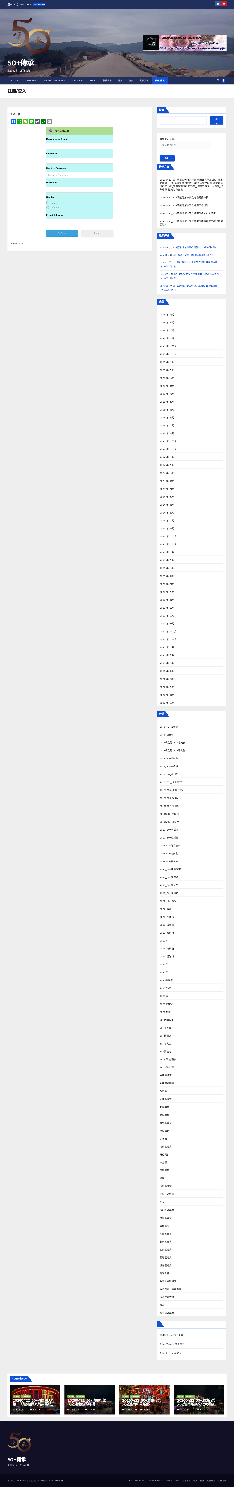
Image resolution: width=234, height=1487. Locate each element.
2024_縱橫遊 (167, 948)
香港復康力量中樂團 (170, 1289)
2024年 (164, 964)
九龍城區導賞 (167, 1083)
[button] (218, 80)
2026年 (164, 996)
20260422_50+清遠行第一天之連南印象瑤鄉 (184, 205)
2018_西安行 (167, 734)
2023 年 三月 (167, 607)
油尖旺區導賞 (167, 1194)
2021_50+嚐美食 (169, 853)
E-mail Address (54, 215)
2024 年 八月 (167, 473)
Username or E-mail (57, 139)
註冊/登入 (160, 80)
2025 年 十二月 (168, 346)
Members (30, 80)
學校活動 (164, 1130)
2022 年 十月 (167, 647)
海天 (162, 1202)
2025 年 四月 (167, 409)
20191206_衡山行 (169, 813)
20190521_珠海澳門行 (172, 782)
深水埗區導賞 (167, 1210)
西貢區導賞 (166, 1249)
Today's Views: (169, 1334)
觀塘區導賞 (166, 1257)
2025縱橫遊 (166, 980)
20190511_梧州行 (169, 774)
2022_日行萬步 (168, 901)
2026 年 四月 (167, 314)
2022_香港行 (167, 909)
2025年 (164, 972)
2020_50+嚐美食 (169, 829)
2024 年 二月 (167, 520)
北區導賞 (164, 1107)
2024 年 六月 (167, 488)
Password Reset (54, 80)
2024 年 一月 (167, 528)
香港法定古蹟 (167, 1297)
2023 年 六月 (167, 584)
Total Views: (167, 1344)
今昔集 (163, 1091)
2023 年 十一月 (168, 544)
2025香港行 (166, 988)
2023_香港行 (167, 932)
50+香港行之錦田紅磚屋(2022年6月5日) (194, 247)
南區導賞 (164, 1115)
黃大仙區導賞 (167, 1313)
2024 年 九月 (167, 465)
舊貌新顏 (164, 1225)
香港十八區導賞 (168, 1281)
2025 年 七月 (167, 385)
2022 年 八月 (167, 663)
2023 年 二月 (167, 615)
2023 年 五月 (167, 591)
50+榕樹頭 (165, 1035)
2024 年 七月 (167, 481)
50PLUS (164, 247)
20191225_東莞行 (169, 821)
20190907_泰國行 (169, 806)
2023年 (164, 940)
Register (78, 80)
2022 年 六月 (167, 679)
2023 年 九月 (167, 560)
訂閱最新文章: (185, 143)
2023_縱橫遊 (167, 924)
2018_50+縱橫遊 (169, 726)
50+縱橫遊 (165, 1051)
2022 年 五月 (167, 687)
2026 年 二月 (167, 330)
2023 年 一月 (167, 623)
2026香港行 (166, 1012)
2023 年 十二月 (168, 536)
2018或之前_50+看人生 (172, 750)
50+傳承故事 (167, 1019)
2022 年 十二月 (168, 631)
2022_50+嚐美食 (169, 877)
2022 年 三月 (167, 702)
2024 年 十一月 (168, 449)
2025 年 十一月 (168, 354)
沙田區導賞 (166, 1186)
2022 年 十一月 (168, 639)
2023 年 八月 (167, 568)
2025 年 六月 (167, 393)
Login (97, 233)
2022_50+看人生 (169, 885)
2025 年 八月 (167, 378)
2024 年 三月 (167, 512)
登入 (120, 80)
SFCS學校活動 (168, 1067)
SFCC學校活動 (168, 1059)
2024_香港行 (167, 956)
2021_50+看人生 (169, 861)
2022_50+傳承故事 (170, 869)
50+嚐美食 (165, 1027)
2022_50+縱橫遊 (169, 893)
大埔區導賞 (166, 1122)
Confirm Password (56, 168)
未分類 (163, 1162)
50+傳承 (20, 63)
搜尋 (161, 110)
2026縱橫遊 (166, 1004)
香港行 (163, 1305)
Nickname (51, 182)
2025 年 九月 (167, 370)
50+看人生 (165, 1043)
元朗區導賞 (166, 1099)
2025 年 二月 (167, 425)
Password (51, 153)
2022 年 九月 (167, 655)
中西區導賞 (166, 1075)
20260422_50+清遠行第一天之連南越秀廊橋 (184, 197)
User (93, 80)
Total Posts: (167, 1353)
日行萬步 (164, 1154)
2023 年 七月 (167, 576)
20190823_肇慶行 (170, 798)
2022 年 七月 (167, 671)
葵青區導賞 (166, 1241)
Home (14, 80)
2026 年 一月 (167, 338)
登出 (131, 80)
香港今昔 (164, 1273)
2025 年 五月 (167, 401)
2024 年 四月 (167, 504)
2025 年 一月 (167, 433)
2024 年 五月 (167, 496)
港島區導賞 (166, 1218)
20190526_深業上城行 (172, 790)
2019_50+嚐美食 (169, 758)
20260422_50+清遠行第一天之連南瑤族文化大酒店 (188, 213)
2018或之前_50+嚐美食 (172, 742)
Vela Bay (164, 255)
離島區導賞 (166, 1265)
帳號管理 (107, 80)
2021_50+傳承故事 (170, 845)
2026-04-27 (22, 1410)
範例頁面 (144, 80)
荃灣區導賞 (166, 1233)
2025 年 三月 (167, 417)
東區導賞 (164, 1170)
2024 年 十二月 (168, 441)
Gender (50, 197)
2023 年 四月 (167, 599)
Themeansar (53, 1481)
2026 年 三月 (167, 322)
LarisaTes (165, 274)
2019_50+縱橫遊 (169, 766)
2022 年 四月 (167, 694)
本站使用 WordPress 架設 (19, 1481)
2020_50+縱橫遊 (169, 837)
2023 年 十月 (167, 552)
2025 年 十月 (167, 362)
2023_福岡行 (167, 916)
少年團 (163, 1138)
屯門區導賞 (166, 1146)
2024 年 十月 (167, 457)
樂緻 (162, 1178)
